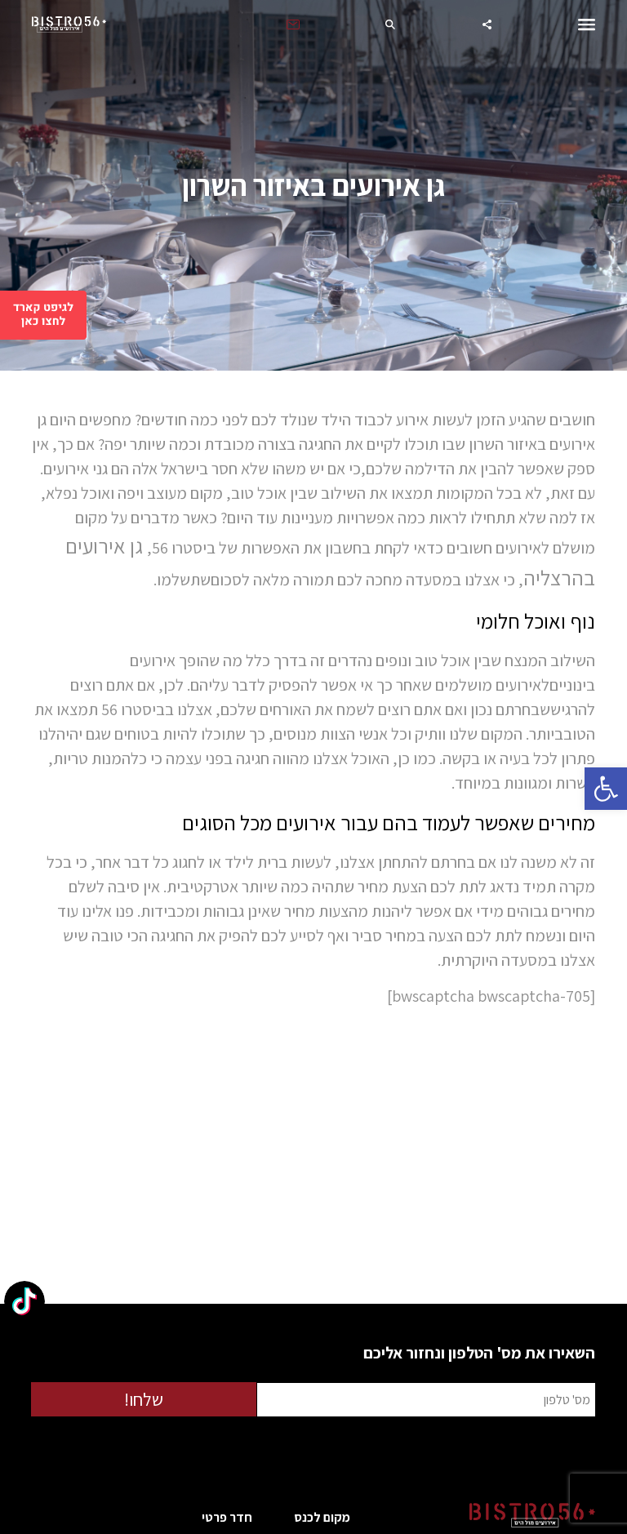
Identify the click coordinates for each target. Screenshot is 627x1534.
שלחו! (143, 1399)
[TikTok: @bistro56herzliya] (24, 1303)
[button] (606, 788)
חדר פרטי (227, 1517)
